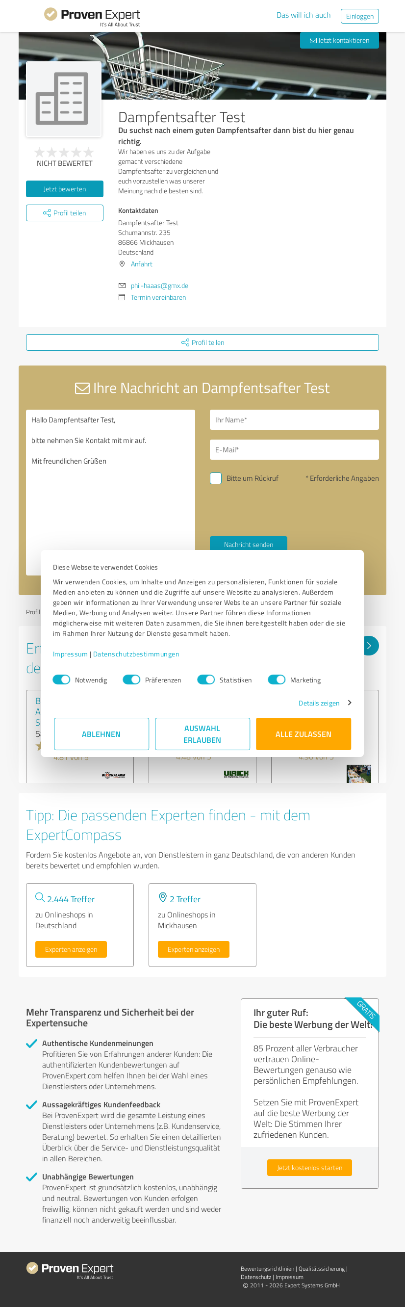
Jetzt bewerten (65, 188)
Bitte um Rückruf (252, 478)
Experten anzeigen (71, 949)
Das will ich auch (304, 14)
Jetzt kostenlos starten (309, 1167)
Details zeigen (318, 702)
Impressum (71, 653)
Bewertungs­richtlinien (267, 1268)
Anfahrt (141, 263)
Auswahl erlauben (203, 733)
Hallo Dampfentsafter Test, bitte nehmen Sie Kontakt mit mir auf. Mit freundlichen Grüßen (110, 492)
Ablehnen (101, 733)
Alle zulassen (303, 733)
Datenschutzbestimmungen (137, 653)
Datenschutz (256, 1277)
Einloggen (360, 16)
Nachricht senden (248, 544)
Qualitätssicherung (322, 1268)
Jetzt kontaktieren (339, 40)
